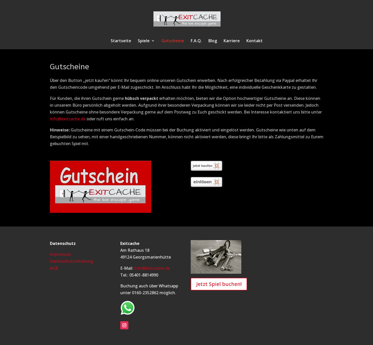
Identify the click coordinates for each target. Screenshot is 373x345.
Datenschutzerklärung (71, 261)
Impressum (60, 254)
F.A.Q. (196, 41)
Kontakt (254, 41)
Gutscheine (172, 41)
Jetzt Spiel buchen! (219, 284)
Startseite (121, 41)
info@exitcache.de (68, 119)
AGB (54, 268)
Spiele (144, 41)
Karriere (232, 41)
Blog (212, 41)
